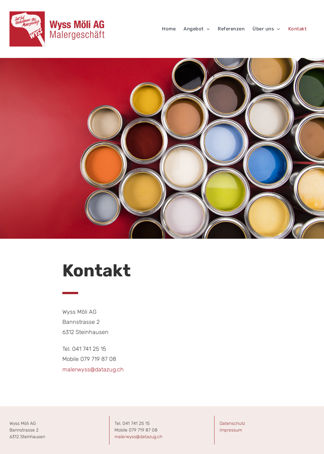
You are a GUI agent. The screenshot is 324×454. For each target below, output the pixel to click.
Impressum (231, 430)
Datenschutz (232, 423)
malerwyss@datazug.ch (93, 369)
